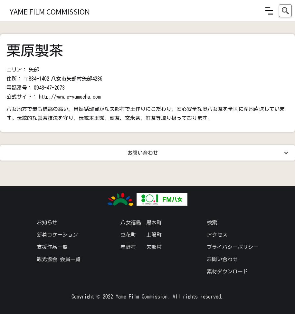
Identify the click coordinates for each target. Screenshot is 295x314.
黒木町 (154, 222)
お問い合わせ (222, 259)
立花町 (128, 234)
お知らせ (47, 222)
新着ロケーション (57, 234)
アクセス (217, 234)
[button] (269, 10)
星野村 (128, 247)
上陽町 (154, 234)
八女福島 (130, 222)
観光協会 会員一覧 (59, 259)
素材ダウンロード (227, 271)
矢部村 (154, 247)
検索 (212, 222)
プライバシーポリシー (232, 247)
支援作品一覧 (52, 247)
